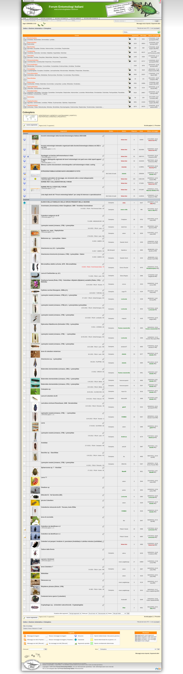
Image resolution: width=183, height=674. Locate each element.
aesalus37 (124, 346)
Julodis (124, 173)
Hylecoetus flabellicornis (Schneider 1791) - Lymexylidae (60, 324)
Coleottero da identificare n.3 (50, 526)
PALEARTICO (61, 116)
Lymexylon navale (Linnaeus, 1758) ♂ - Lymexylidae (58, 334)
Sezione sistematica (35, 28)
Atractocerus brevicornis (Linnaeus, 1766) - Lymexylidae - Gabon (62, 254)
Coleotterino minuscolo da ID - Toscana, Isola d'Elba (58, 507)
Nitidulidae (44, 573)
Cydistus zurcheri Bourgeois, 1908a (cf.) (54, 290)
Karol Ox (124, 391)
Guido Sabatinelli (151, 600)
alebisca (152, 107)
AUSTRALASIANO (64, 115)
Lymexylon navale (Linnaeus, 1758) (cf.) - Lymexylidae (59, 295)
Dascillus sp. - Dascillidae (49, 452)
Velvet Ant (124, 139)
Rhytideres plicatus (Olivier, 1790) (52, 586)
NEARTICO (73, 115)
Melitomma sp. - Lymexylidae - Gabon (53, 238)
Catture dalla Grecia (47, 549)
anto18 (124, 446)
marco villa (124, 209)
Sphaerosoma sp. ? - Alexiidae (51, 467)
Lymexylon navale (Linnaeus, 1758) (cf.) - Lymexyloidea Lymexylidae (64, 305)
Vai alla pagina (148, 125)
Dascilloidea (31, 78)
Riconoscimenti (79, 668)
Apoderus (124, 250)
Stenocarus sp (46, 580)
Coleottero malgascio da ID (50, 215)
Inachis (151, 179)
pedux (124, 490)
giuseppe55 (152, 39)
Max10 (153, 75)
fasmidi (153, 88)
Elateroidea (31, 82)
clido (124, 203)
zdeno (124, 553)
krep (151, 583)
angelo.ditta (152, 48)
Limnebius (152, 98)
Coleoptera (47, 28)
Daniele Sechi (124, 242)
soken (152, 57)
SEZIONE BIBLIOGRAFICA (91, 18)
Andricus (124, 436)
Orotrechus (151, 161)
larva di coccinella (47, 517)
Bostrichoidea (32, 38)
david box (124, 227)
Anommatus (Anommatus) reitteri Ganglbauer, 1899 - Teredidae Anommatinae (67, 206)
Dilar (124, 607)
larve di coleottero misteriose (51, 351)
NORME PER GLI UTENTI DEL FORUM (53, 187)
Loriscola (124, 299)
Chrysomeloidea (32, 60)
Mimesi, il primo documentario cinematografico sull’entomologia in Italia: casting (68, 165)
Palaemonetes (152, 70)
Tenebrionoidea (32, 105)
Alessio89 (124, 398)
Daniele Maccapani (151, 338)
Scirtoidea (30, 97)
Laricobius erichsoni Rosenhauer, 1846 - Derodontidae (59, 403)
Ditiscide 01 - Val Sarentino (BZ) (51, 495)
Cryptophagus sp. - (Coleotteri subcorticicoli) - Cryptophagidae (62, 605)
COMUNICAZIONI (33, 18)
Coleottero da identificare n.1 (50, 534)
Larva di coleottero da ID (49, 396)
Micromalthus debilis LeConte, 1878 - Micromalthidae (58, 264)
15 (56, 179)
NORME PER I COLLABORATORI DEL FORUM (56, 182)
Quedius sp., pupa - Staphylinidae (52, 230)
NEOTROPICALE (43, 116)
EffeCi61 (123, 464)
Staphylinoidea (32, 101)
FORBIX (124, 417)
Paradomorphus (151, 268)
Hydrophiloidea (32, 87)
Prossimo (157, 125)
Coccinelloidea (32, 64)
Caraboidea (31, 51)
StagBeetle (151, 276)
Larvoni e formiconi (47, 559)
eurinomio (151, 529)
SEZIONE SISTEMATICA (61, 18)
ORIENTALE (53, 116)
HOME (24, 18)
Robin (151, 292)
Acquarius (151, 157)
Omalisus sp (45, 487)
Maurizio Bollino (151, 190)
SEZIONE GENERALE (46, 18)
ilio (124, 456)
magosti (124, 318)
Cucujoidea (31, 69)
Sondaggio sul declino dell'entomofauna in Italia (57, 155)
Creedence (151, 554)
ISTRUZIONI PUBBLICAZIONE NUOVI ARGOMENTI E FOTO (60, 171)
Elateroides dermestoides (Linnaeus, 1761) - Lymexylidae (60, 379)
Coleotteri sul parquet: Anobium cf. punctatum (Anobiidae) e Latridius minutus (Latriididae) (71, 541)
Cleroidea (30, 56)
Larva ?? (44, 477)
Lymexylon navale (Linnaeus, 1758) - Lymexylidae (57, 225)
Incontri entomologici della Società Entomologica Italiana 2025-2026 (63, 136)
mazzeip (124, 167)
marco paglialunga (124, 562)
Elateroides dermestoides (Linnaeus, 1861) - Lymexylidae (60, 369)
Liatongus (152, 93)
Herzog (151, 300)
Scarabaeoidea (32, 91)
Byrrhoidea (31, 47)
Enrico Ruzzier (124, 267)
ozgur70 (124, 291)
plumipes (152, 44)
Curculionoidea (32, 73)
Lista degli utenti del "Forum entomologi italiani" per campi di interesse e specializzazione (71, 194)
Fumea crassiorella (124, 328)
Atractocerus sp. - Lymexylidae (51, 359)
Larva (43, 423)
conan (151, 562)
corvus (124, 284)
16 (58, 179)
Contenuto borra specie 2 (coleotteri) (53, 596)
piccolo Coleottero (47, 500)
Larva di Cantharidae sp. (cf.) (50, 273)
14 (54, 179)
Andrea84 (124, 599)
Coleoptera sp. (46, 389)
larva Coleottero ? (47, 567)
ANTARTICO (54, 115)
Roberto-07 (151, 197)
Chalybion (152, 79)
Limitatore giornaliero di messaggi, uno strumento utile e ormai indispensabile (67, 178)
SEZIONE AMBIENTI (75, 18)
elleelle (124, 354)
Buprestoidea (31, 42)
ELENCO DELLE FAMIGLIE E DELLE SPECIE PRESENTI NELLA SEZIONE (65, 202)
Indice (25, 28)
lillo (124, 520)
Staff (65, 668)
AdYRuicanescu (152, 53)
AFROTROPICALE (44, 115)
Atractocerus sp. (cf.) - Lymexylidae (53, 248)
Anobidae (44, 443)
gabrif (124, 407)
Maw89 (124, 471)
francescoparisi (124, 380)
